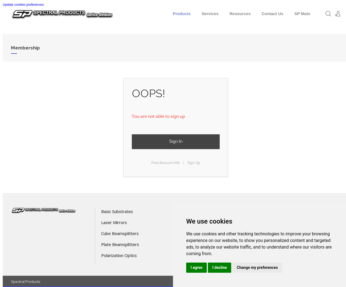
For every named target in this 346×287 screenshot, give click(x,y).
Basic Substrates (117, 211)
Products (182, 13)
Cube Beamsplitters (120, 233)
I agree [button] (196, 267)
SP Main (302, 13)
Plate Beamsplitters (120, 244)
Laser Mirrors (114, 222)
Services (210, 13)
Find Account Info (165, 163)
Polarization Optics (119, 255)
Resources (240, 13)
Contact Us (272, 13)
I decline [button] (219, 267)
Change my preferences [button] (257, 267)
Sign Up (193, 163)
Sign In (175, 141)
